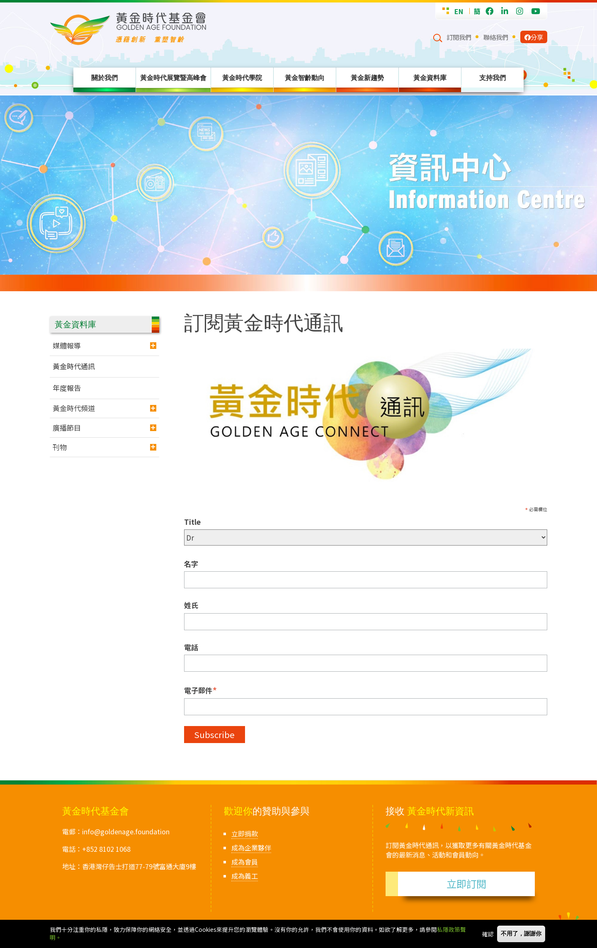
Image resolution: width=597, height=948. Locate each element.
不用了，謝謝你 (521, 934)
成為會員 (244, 862)
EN (458, 11)
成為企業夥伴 (251, 848)
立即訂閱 (466, 883)
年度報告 (67, 388)
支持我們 (492, 77)
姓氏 (191, 605)
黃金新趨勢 (367, 77)
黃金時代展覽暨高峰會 (173, 77)
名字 (191, 563)
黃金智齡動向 (305, 77)
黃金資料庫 (430, 77)
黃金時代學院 (242, 77)
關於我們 (104, 77)
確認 (488, 934)
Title (192, 522)
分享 (533, 36)
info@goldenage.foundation (126, 831)
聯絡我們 (495, 36)
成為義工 (244, 876)
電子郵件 (200, 690)
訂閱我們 (459, 36)
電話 (191, 647)
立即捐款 (244, 833)
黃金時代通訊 (74, 366)
